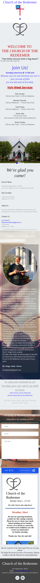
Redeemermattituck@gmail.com (11, 222)
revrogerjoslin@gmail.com (22, 571)
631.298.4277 (6, 220)
